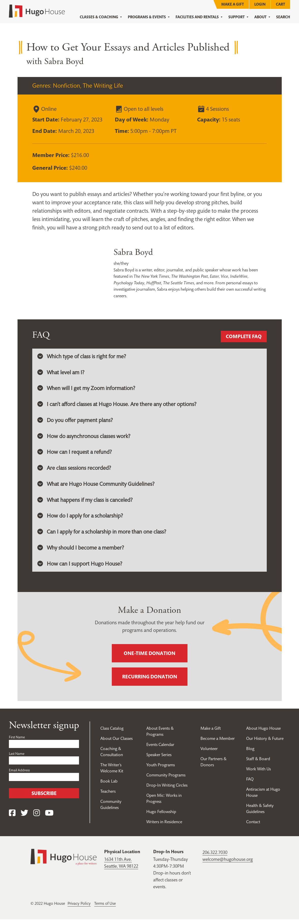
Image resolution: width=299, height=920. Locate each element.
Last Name (16, 754)
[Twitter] (24, 814)
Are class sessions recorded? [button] (74, 468)
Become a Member (217, 739)
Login (259, 4)
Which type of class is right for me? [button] (81, 356)
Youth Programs (161, 765)
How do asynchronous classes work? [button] (84, 436)
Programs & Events (149, 17)
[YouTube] (49, 814)
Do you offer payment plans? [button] (75, 420)
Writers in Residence (165, 822)
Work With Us (259, 769)
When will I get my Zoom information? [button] (86, 388)
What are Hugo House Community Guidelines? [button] (96, 484)
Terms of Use (106, 904)
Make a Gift (232, 4)
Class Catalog (111, 729)
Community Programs (166, 775)
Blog (250, 749)
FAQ (250, 780)
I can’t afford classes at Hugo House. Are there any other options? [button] (117, 404)
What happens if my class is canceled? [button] (85, 500)
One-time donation (149, 654)
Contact (253, 822)
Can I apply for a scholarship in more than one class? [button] (102, 532)
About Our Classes (116, 739)
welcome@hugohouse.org (227, 860)
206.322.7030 (214, 853)
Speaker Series (159, 755)
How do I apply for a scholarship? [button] (80, 516)
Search (283, 16)
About (262, 17)
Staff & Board (258, 759)
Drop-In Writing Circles (167, 786)
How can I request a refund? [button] (74, 452)
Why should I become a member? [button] (80, 548)
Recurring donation (149, 677)
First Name (17, 738)
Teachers (108, 792)
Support (238, 17)
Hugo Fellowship (161, 812)
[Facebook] (12, 814)
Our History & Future (265, 739)
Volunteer (209, 749)
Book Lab (109, 782)
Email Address (19, 771)
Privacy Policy (79, 904)
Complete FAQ (243, 336)
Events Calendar (161, 745)
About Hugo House (263, 729)
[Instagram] (36, 814)
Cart (280, 4)
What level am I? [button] (61, 372)
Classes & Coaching (101, 17)
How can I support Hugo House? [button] (79, 564)
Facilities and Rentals (199, 17)
